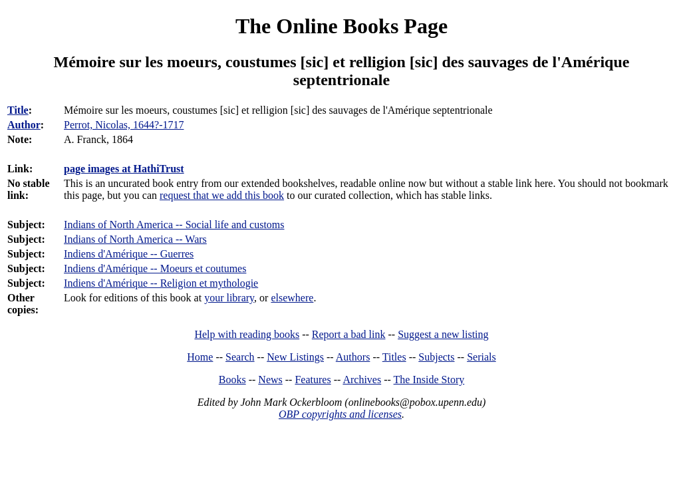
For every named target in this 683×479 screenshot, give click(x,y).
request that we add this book (222, 195)
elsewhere (292, 297)
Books (232, 379)
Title (18, 110)
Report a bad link (349, 334)
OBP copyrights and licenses (340, 414)
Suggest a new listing (443, 334)
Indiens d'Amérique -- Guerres (129, 253)
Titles (394, 357)
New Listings (295, 357)
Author (24, 124)
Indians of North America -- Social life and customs (174, 224)
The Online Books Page (341, 26)
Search (240, 357)
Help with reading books (246, 334)
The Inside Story (429, 379)
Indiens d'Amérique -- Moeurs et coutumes (155, 268)
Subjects (436, 357)
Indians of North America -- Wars (135, 239)
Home (200, 357)
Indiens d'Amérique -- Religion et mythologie (161, 283)
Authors (353, 357)
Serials (481, 357)
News (270, 379)
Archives (361, 379)
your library (229, 297)
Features (313, 379)
